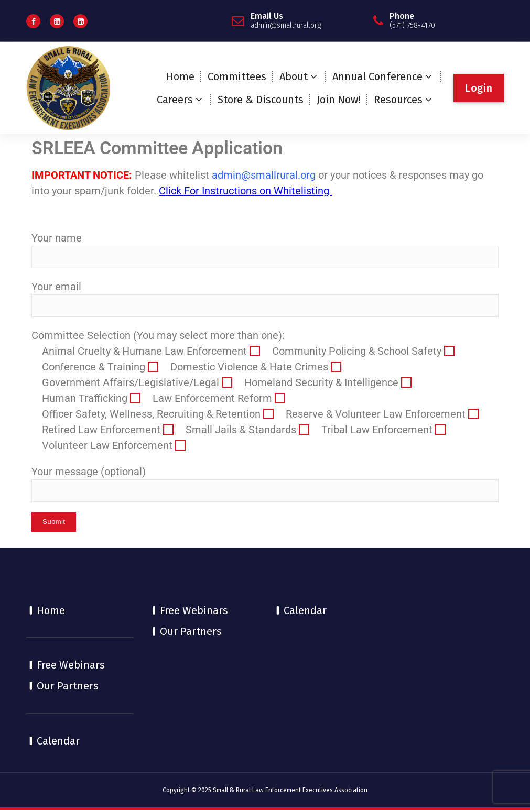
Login (478, 88)
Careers (175, 99)
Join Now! (339, 99)
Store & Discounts (261, 99)
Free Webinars (71, 665)
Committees (237, 76)
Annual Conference (377, 76)
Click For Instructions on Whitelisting (245, 190)
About (293, 76)
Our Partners (68, 686)
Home (180, 76)
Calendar (58, 741)
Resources (398, 99)
